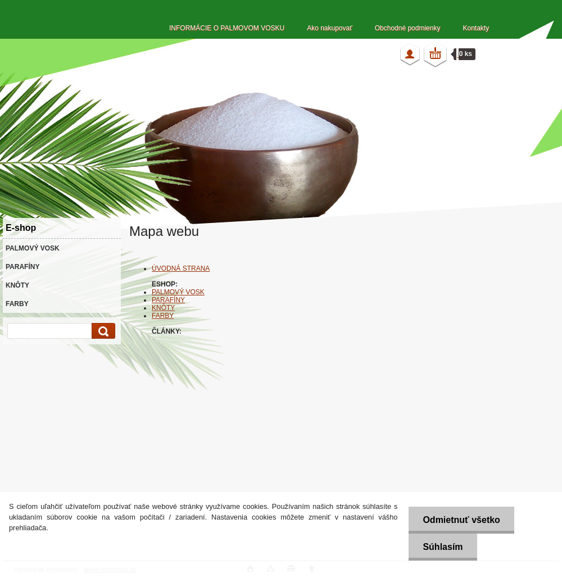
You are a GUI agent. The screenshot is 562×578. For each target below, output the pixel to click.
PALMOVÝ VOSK (178, 292)
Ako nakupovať (329, 28)
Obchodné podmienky (408, 28)
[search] (102, 331)
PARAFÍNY (168, 300)
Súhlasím (443, 547)
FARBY (163, 316)
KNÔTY (163, 308)
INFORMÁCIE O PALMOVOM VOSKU (226, 28)
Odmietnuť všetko (461, 520)
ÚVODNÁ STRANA (181, 268)
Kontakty (476, 28)
